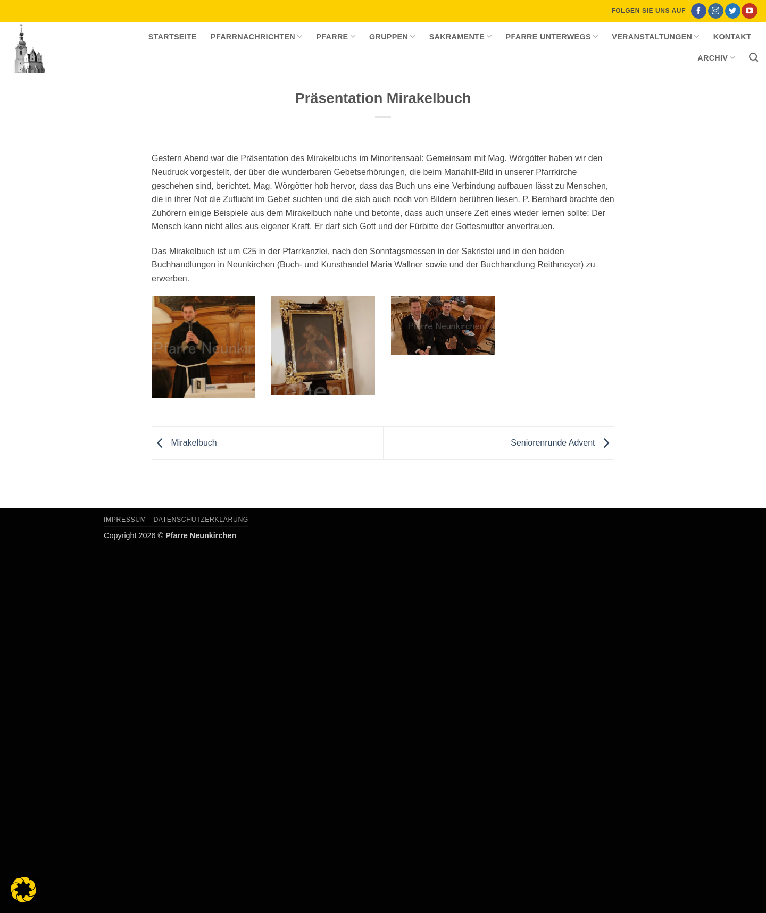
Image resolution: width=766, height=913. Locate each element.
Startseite (172, 36)
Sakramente (460, 36)
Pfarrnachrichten (256, 36)
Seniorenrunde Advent (562, 442)
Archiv (716, 58)
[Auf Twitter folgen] (732, 11)
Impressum (125, 519)
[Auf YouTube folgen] (749, 11)
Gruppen (392, 36)
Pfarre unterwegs (552, 36)
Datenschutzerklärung (200, 519)
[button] (23, 889)
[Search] (753, 58)
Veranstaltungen (655, 36)
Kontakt (732, 36)
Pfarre (335, 36)
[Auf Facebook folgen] (698, 11)
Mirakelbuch (184, 442)
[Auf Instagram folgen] (715, 11)
